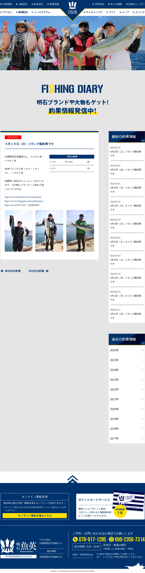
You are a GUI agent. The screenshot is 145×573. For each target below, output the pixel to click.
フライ (112, 12)
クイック (140, 12)
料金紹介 (38, 4)
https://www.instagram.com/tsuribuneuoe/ (24, 201)
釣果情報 (7, 4)
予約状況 (99, 4)
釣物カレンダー (137, 4)
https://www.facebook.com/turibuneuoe (23, 197)
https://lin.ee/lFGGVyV (15, 205)
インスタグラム (42, 12)
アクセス (7, 12)
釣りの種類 (116, 4)
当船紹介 (23, 4)
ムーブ (125, 12)
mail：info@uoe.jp (83, 554)
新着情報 (54, 4)
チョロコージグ (94, 12)
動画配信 (23, 12)
